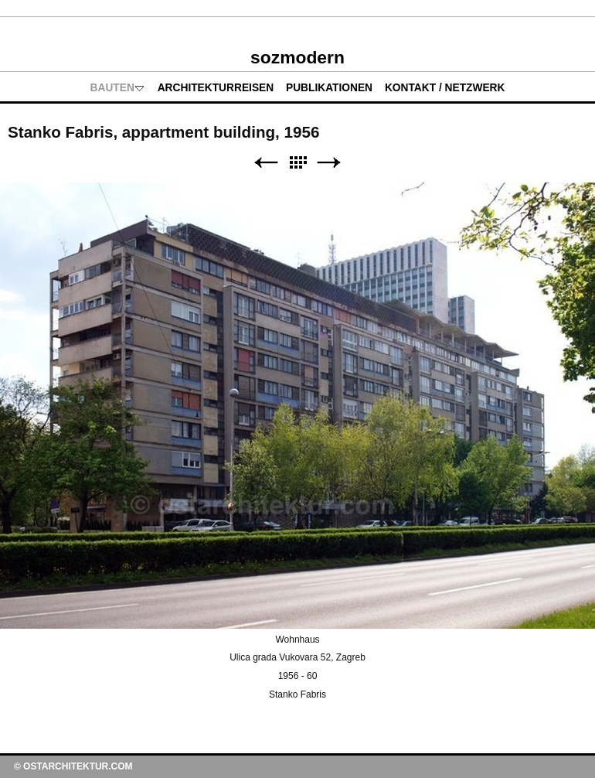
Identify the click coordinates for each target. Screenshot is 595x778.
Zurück (266, 163)
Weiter (329, 163)
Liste (297, 163)
